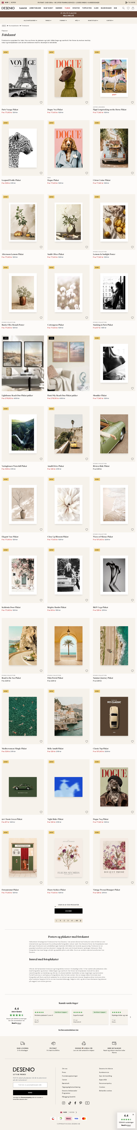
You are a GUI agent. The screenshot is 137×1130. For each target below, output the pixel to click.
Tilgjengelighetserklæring (71, 1087)
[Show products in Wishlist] (128, 8)
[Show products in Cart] (133, 8)
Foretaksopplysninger (70, 1076)
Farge (48, 20)
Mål (77, 20)
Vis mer (68, 911)
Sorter (110, 20)
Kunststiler (93, 20)
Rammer (59, 8)
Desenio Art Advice (106, 1069)
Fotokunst (25, 26)
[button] (126, 1120)
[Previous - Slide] (30, 1017)
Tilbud (67, 8)
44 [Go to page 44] (77, 921)
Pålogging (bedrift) (68, 1097)
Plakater (23, 8)
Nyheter (76, 8)
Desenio (75, 1124)
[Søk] (123, 8)
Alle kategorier (30, 20)
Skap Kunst (48, 8)
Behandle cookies (105, 1091)
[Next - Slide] (130, 1017)
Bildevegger (106, 8)
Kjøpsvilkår (103, 1080)
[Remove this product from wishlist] (41, 102)
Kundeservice (104, 1072)
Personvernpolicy (26, 1097)
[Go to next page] (81, 921)
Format (63, 20)
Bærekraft (65, 1083)
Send (30, 1093)
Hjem (96, 8)
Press (64, 1072)
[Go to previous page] (56, 921)
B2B (115, 8)
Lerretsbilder (35, 8)
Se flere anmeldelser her (68, 1030)
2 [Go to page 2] (64, 921)
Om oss (64, 1069)
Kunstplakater (14, 26)
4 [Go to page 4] (71, 921)
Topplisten (87, 8)
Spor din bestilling (105, 1076)
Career (64, 1080)
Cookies (102, 1087)
